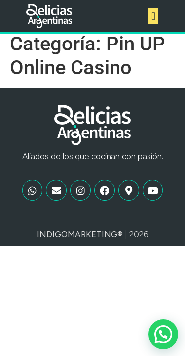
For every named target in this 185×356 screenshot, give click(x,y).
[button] (153, 16)
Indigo (52, 240)
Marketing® (95, 240)
